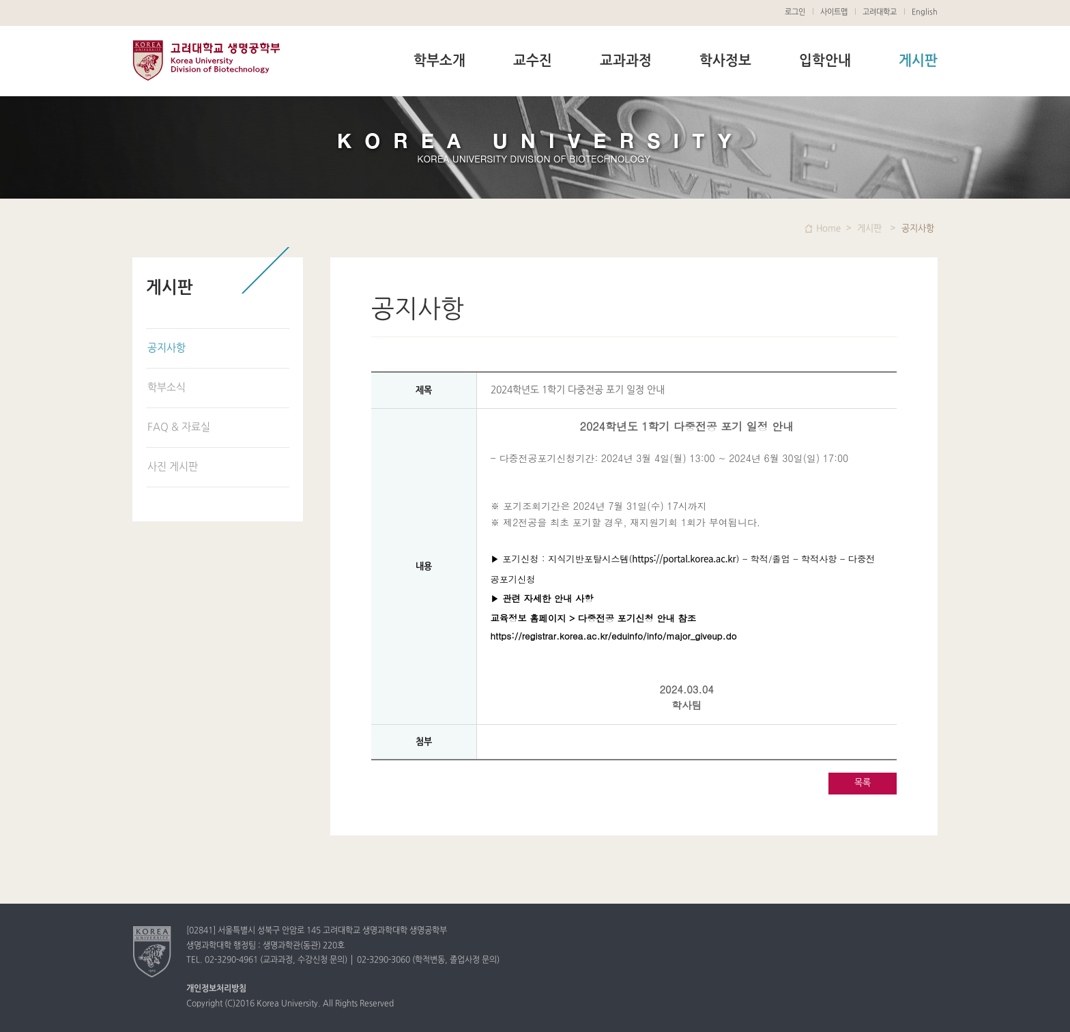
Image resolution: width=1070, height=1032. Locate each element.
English (925, 12)
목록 (862, 783)
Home (828, 228)
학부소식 (166, 388)
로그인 (795, 12)
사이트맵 (834, 12)
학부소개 (439, 61)
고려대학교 (880, 12)
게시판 (918, 61)
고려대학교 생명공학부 (206, 60)
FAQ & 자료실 (178, 427)
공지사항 (166, 348)
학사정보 (725, 61)
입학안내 (825, 61)
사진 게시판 (172, 467)
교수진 (532, 61)
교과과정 (626, 61)
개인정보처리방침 (216, 989)
